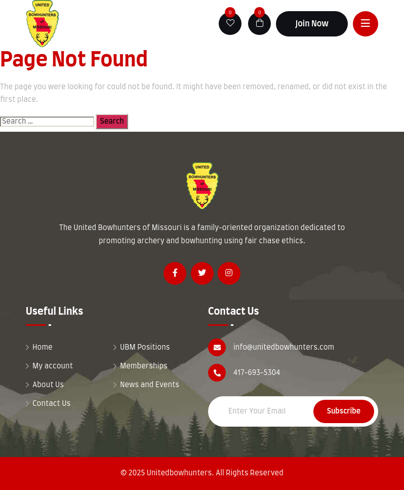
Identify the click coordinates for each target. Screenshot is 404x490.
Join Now (312, 24)
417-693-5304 (256, 372)
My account (52, 366)
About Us (48, 385)
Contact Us (51, 403)
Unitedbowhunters (179, 473)
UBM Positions (145, 347)
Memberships (144, 366)
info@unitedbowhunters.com (283, 347)
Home (42, 347)
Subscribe (343, 411)
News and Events (149, 385)
